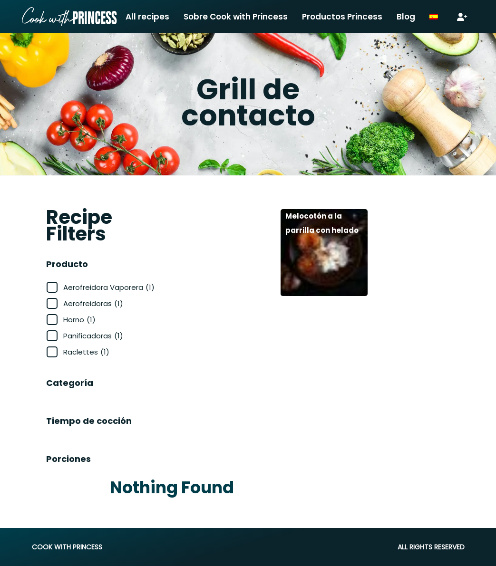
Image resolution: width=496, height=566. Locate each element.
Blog (406, 16)
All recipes (147, 16)
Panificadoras (93, 335)
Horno (79, 319)
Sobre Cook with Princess (236, 16)
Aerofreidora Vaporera (109, 287)
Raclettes (86, 351)
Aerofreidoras (93, 303)
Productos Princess (342, 16)
